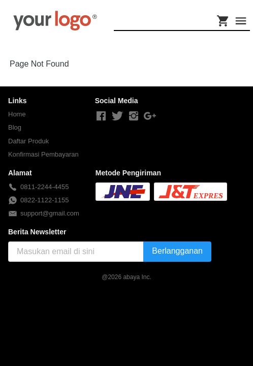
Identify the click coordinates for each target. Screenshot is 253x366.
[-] (101, 116)
